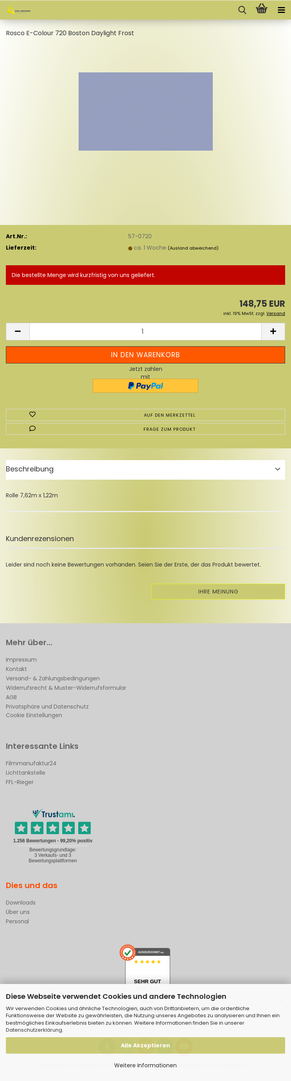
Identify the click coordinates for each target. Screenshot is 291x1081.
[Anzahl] (145, 331)
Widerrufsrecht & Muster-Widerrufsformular (66, 688)
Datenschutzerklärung (34, 1030)
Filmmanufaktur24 (31, 763)
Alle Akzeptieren (145, 1045)
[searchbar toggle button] (242, 10)
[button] (17, 331)
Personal (17, 921)
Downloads (21, 903)
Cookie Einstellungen (34, 715)
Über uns (18, 912)
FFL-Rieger (20, 782)
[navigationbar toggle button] (281, 10)
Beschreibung (30, 469)
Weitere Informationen (145, 1065)
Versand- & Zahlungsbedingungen (53, 678)
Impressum (21, 660)
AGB (11, 697)
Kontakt (16, 669)
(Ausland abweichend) (193, 248)
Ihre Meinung (218, 591)
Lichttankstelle (25, 773)
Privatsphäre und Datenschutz (47, 706)
